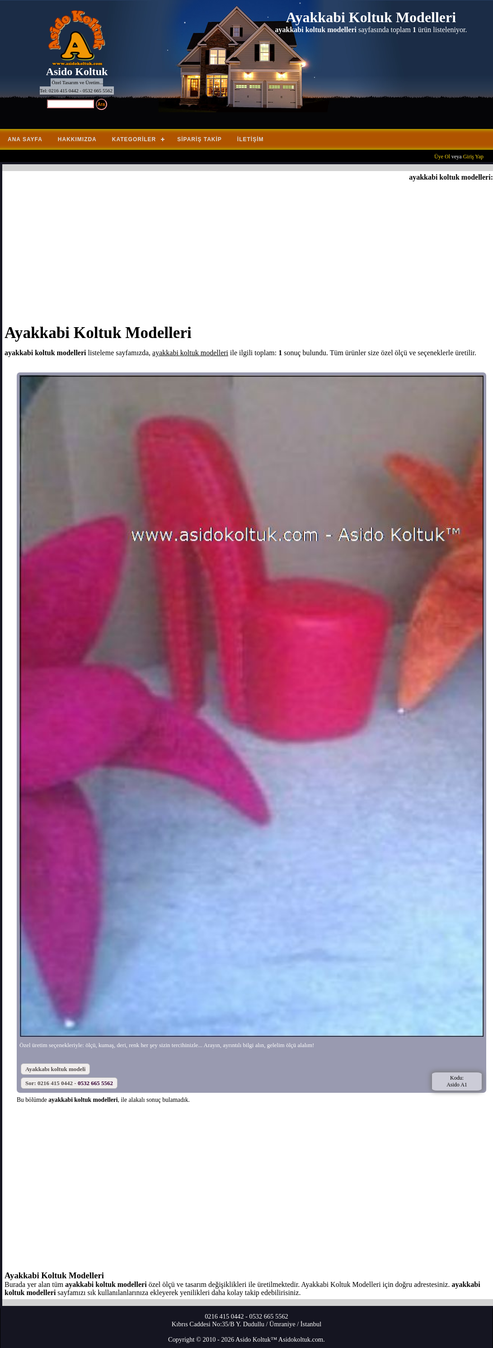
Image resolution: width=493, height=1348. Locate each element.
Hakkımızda (77, 139)
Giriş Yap (473, 156)
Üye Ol (442, 156)
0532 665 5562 (95, 1083)
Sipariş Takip (199, 139)
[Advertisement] (249, 249)
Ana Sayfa (25, 139)
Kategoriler (134, 139)
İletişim (250, 139)
